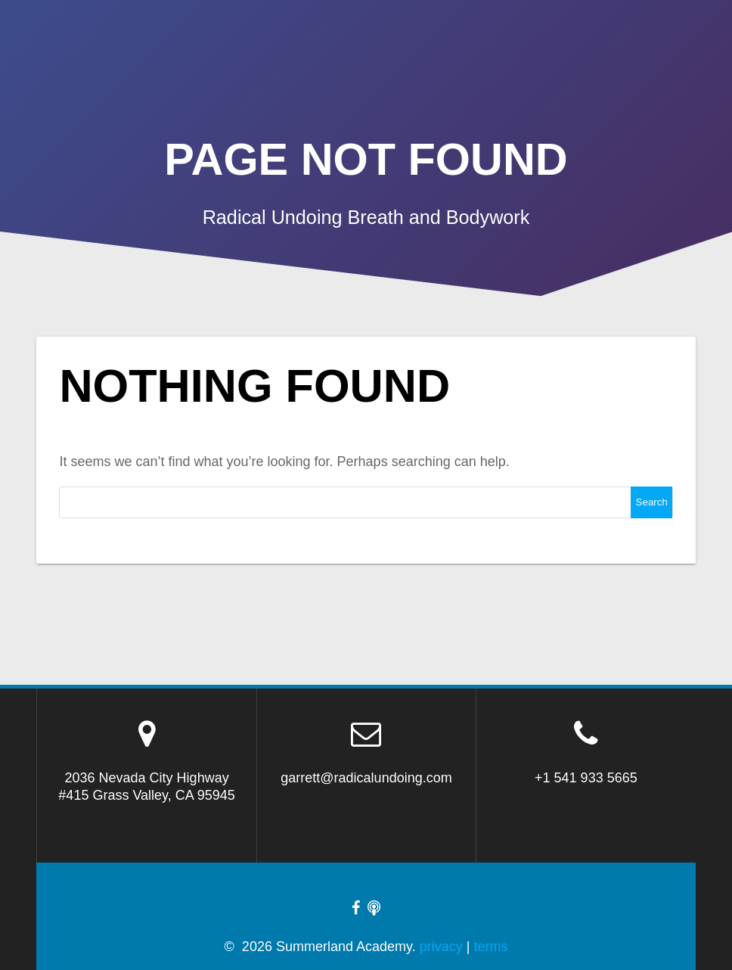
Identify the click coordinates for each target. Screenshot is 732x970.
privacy (441, 946)
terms (490, 946)
